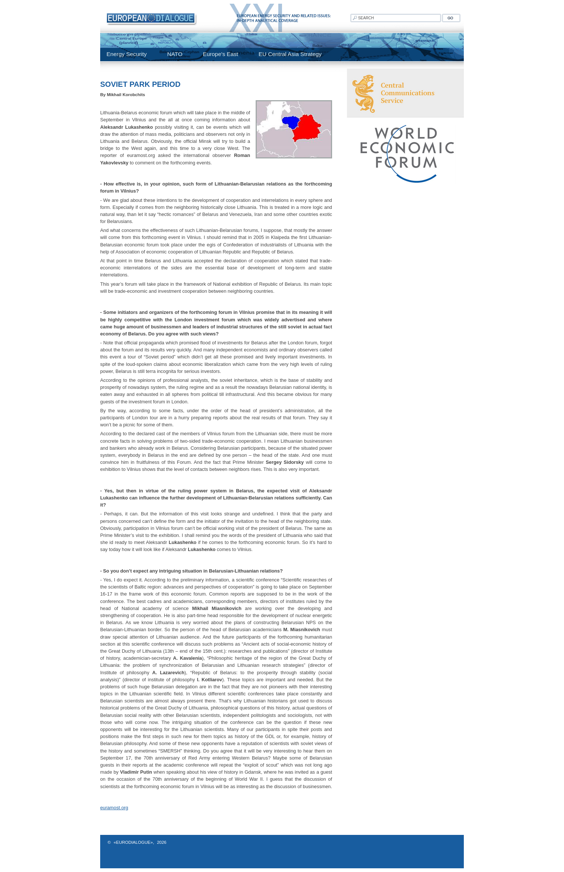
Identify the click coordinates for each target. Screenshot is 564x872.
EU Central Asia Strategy (290, 54)
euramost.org (114, 807)
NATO (174, 54)
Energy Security (126, 54)
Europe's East (220, 54)
